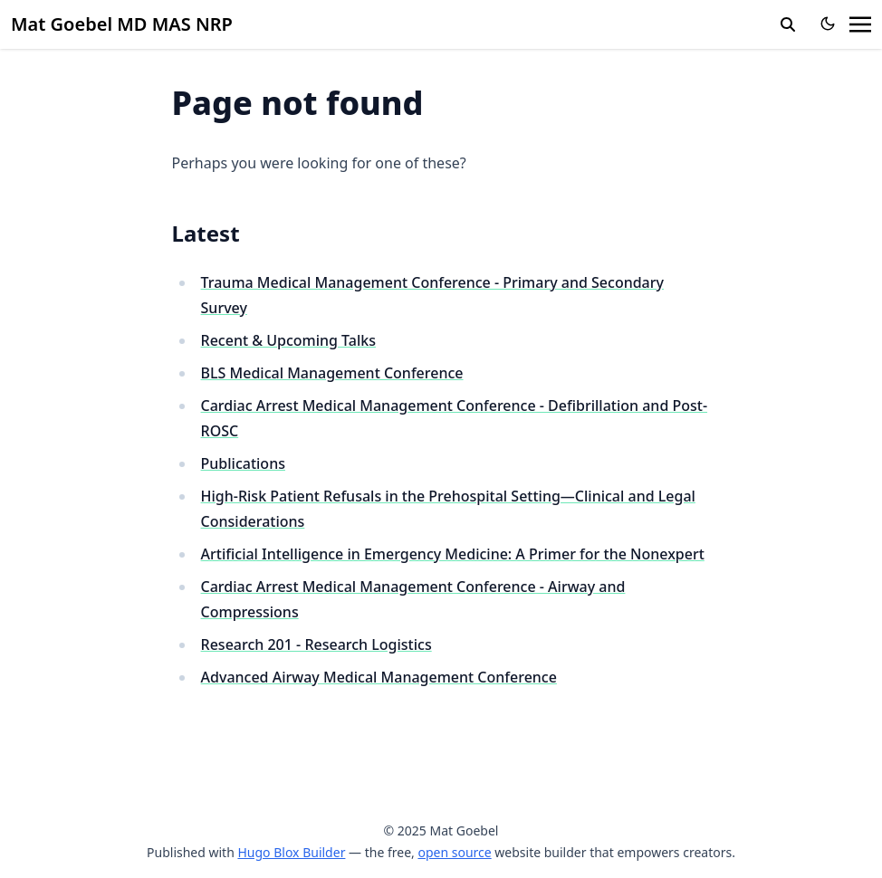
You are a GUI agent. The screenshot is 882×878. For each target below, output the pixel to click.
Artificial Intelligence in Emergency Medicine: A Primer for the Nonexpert (453, 554)
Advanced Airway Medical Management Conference (379, 677)
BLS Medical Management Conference (332, 373)
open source (454, 852)
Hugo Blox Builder (291, 852)
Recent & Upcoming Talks (288, 340)
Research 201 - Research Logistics (316, 644)
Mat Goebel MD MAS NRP (122, 24)
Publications (243, 463)
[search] (788, 24)
